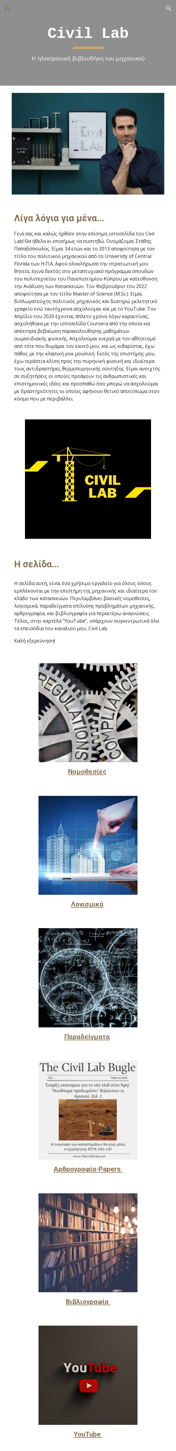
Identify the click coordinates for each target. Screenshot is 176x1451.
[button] (7, 8)
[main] (88, 43)
